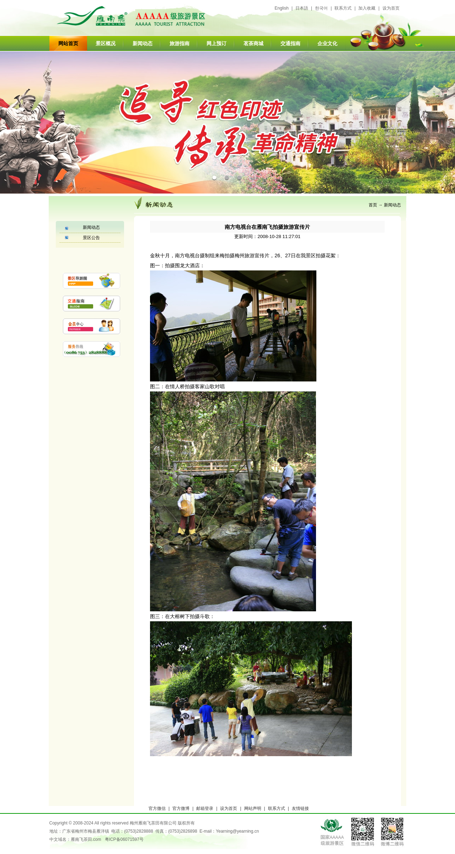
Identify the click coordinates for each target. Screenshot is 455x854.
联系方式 (343, 8)
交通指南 (290, 43)
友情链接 (300, 808)
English (282, 8)
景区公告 (91, 237)
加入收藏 (366, 8)
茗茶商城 (253, 43)
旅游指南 (179, 43)
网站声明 (252, 808)
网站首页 (68, 43)
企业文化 (327, 43)
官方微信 (157, 808)
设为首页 (391, 8)
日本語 (301, 8)
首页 (373, 204)
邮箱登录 (204, 808)
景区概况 (106, 43)
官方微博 (180, 808)
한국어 (321, 8)
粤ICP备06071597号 (124, 839)
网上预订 (216, 43)
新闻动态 (142, 43)
